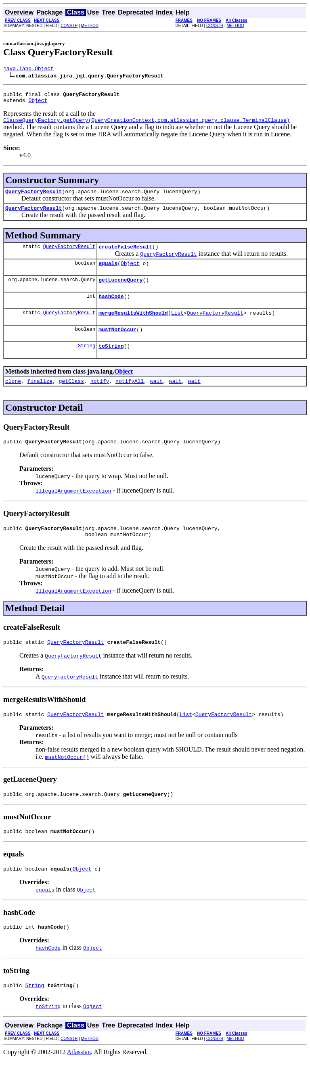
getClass (71, 397)
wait (156, 397)
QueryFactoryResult (33, 197)
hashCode (111, 308)
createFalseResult (125, 255)
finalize (39, 397)
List (177, 326)
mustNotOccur (117, 343)
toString (111, 361)
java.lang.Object (28, 69)
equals (107, 272)
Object (37, 103)
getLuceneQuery (120, 290)
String (86, 361)
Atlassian (79, 1081)
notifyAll (129, 397)
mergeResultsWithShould (133, 326)
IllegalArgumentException (73, 508)
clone (13, 397)
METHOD (89, 25)
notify (99, 397)
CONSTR (69, 25)
